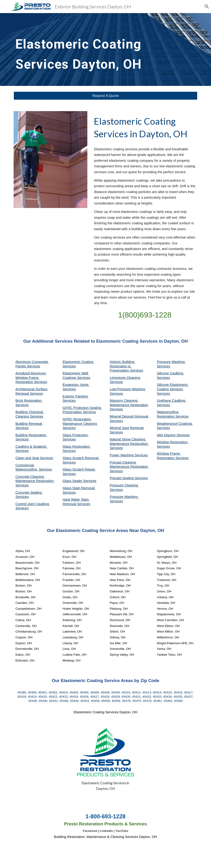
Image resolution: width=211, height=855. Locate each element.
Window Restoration (173, 442)
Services (116, 382)
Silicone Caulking (170, 373)
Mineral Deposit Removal (129, 416)
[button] (205, 6)
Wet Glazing (167, 435)
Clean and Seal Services (34, 458)
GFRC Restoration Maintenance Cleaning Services (80, 423)
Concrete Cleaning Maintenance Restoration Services (35, 481)
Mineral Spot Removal (127, 428)
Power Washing (122, 455)
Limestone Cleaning (125, 378)
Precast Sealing (122, 478)
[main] (82, 49)
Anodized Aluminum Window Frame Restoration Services (31, 377)
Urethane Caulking (171, 400)
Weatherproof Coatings (175, 424)
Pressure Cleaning (124, 485)
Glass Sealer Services (79, 481)
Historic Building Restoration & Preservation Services (126, 366)
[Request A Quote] (105, 95)
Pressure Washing (171, 362)
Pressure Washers (124, 497)
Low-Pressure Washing (128, 389)
